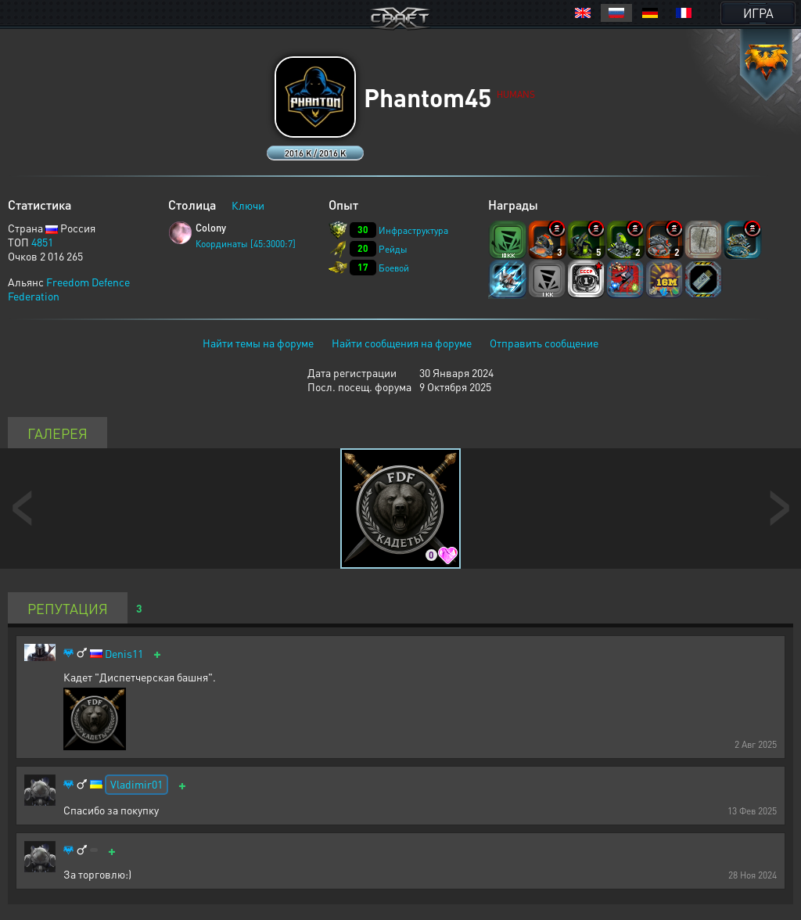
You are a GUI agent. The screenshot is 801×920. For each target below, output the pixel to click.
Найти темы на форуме (258, 343)
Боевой (394, 268)
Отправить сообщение (544, 343)
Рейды (393, 249)
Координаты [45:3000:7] (246, 244)
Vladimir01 (136, 784)
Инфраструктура (413, 230)
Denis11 (124, 653)
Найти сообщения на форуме (402, 343)
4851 (42, 242)
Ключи (248, 205)
